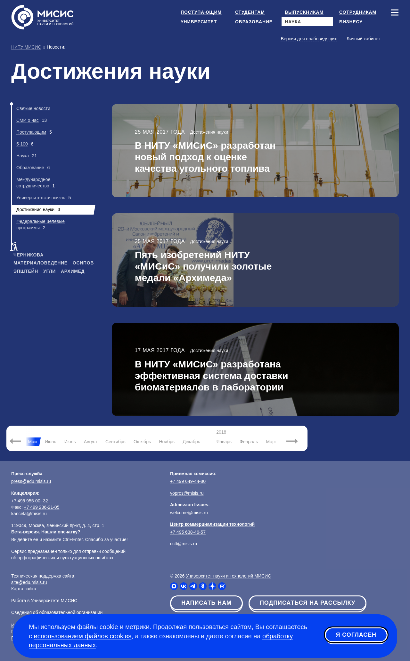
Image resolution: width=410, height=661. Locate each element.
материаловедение (40, 262)
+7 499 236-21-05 (42, 507)
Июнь (50, 441)
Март (271, 441)
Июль (70, 441)
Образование (30, 167)
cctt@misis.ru (183, 543)
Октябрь (142, 441)
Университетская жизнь (40, 197)
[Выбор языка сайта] (394, 38)
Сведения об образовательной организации (56, 612)
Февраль (249, 441)
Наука (22, 155)
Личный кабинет (363, 38)
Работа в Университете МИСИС (44, 600)
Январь (224, 441)
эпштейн (25, 271)
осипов (83, 262)
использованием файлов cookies (83, 636)
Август (90, 441)
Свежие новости (33, 108)
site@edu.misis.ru (29, 582)
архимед (73, 271)
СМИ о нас (27, 120)
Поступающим (31, 132)
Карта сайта (23, 588)
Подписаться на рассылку (307, 603)
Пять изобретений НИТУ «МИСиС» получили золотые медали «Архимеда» (203, 266)
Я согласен (356, 635)
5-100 (22, 143)
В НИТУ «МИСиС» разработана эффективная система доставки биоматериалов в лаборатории (211, 375)
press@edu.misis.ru (31, 481)
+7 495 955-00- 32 (29, 500)
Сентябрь (115, 441)
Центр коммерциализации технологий (212, 524)
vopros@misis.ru (186, 493)
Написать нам (206, 603)
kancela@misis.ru (29, 513)
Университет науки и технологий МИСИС (228, 575)
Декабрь (191, 441)
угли (49, 271)
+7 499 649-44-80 (188, 481)
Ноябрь (167, 441)
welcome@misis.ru (189, 512)
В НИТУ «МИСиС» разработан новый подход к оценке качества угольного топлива (205, 157)
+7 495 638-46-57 (188, 532)
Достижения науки (209, 132)
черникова (28, 254)
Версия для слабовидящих (309, 38)
